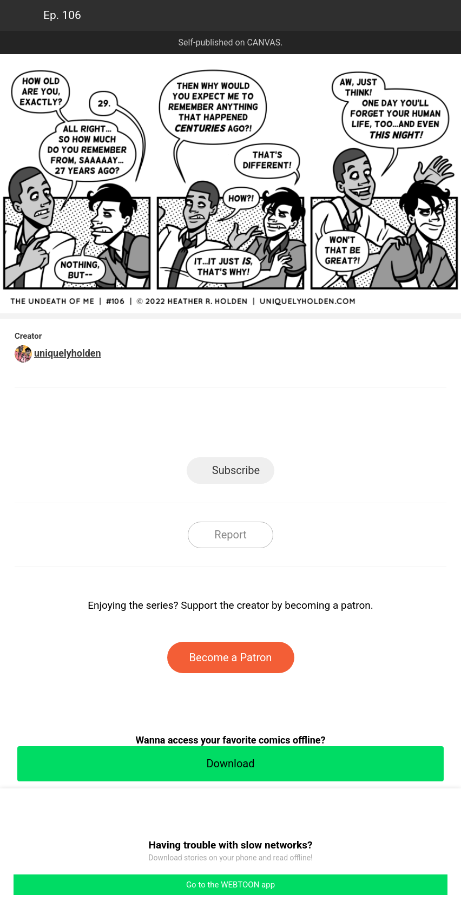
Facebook (182, 425)
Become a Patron (230, 657)
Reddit (328, 425)
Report (230, 534)
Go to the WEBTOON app (230, 885)
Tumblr (279, 425)
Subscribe (236, 470)
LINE (133, 425)
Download (230, 763)
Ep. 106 (62, 15)
